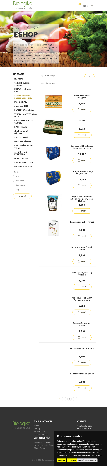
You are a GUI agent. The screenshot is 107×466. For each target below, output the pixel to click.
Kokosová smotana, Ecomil (82, 324)
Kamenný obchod (41, 434)
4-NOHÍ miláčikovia (23, 162)
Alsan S (82, 121)
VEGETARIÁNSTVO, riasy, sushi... (26, 115)
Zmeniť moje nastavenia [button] (87, 460)
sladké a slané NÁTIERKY (21, 132)
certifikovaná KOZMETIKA (20, 153)
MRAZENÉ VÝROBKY (23, 141)
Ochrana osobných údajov (44, 445)
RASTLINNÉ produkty (24, 110)
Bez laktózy (19, 185)
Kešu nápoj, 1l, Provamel (82, 222)
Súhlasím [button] (61, 460)
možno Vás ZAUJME (23, 166)
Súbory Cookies (40, 448)
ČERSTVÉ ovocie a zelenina (22, 84)
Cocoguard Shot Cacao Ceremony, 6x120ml (82, 147)
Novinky (37, 428)
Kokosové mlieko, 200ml (82, 348)
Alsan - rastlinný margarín (82, 96)
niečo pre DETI (21, 106)
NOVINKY (18, 79)
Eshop (36, 425)
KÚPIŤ (82, 109)
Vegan (17, 176)
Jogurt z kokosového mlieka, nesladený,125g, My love (81, 199)
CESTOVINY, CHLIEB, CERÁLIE (23, 121)
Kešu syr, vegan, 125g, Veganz (82, 273)
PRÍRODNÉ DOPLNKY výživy (23, 146)
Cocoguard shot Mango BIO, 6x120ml (82, 172)
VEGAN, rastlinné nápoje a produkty (23, 97)
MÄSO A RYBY (20, 102)
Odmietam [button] (72, 460)
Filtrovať (22, 196)
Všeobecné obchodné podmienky (46, 442)
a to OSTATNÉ (21, 137)
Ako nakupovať (39, 431)
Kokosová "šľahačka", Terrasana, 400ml (82, 299)
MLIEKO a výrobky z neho (23, 90)
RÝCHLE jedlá (20, 127)
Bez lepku (18, 181)
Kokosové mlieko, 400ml (82, 374)
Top (16, 189)
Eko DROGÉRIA (21, 158)
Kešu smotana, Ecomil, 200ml (82, 248)
